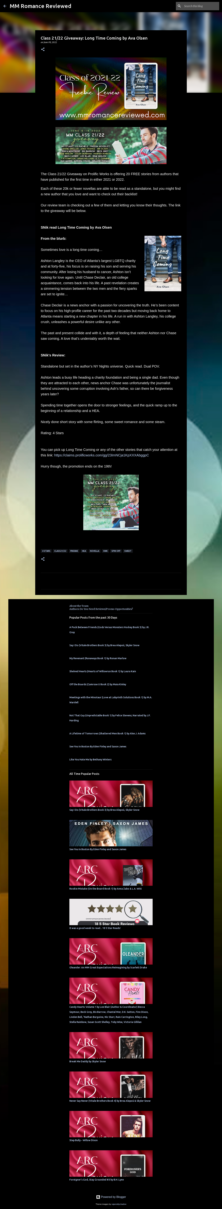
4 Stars (46, 551)
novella (94, 551)
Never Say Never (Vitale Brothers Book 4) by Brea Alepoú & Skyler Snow (110, 1100)
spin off (116, 551)
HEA (84, 551)
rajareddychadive (119, 1204)
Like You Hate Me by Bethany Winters (90, 759)
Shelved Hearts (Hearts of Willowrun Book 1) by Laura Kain (102, 671)
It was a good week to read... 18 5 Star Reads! (95, 928)
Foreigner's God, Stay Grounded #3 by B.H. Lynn (96, 1179)
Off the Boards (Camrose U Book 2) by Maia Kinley (97, 684)
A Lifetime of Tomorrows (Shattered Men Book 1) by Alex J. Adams (107, 733)
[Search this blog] (201, 6)
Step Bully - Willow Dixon (83, 1140)
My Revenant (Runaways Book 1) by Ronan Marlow (97, 658)
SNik (105, 551)
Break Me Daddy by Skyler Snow (87, 1061)
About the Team (78, 605)
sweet (127, 551)
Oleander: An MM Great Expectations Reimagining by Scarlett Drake (108, 967)
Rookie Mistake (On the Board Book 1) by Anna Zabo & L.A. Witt (105, 888)
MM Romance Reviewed (40, 6)
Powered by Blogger (111, 1196)
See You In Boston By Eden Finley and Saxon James (97, 746)
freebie (74, 551)
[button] (43, 49)
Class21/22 (60, 551)
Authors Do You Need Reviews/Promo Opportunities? (101, 609)
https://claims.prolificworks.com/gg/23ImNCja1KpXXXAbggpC (101, 455)
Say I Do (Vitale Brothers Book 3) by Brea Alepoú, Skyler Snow (104, 645)
